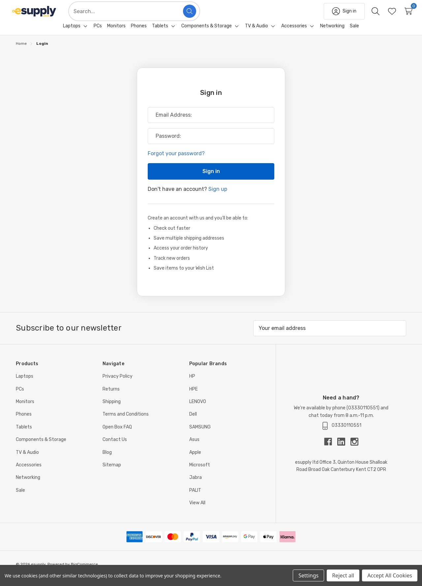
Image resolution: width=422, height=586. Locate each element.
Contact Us (115, 447)
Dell (193, 422)
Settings (308, 575)
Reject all (343, 575)
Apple (195, 460)
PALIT (195, 498)
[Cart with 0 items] (398, 15)
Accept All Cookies (389, 575)
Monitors (25, 409)
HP (192, 384)
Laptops (24, 384)
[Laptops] (71, 34)
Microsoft (199, 473)
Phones (24, 422)
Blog (107, 460)
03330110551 (363, 416)
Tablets (24, 435)
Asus (194, 447)
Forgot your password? (176, 161)
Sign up (217, 197)
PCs (20, 397)
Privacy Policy (118, 384)
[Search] (200, 15)
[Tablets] (160, 34)
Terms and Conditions (126, 422)
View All (197, 510)
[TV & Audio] (256, 34)
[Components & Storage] (206, 34)
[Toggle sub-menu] (84, 34)
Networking (28, 485)
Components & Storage (41, 447)
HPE (193, 397)
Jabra (195, 485)
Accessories (29, 473)
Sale (20, 498)
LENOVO (197, 409)
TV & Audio (27, 460)
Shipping (112, 409)
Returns (111, 397)
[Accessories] (294, 34)
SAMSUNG (200, 435)
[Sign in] (333, 15)
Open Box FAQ (117, 435)
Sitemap (112, 473)
